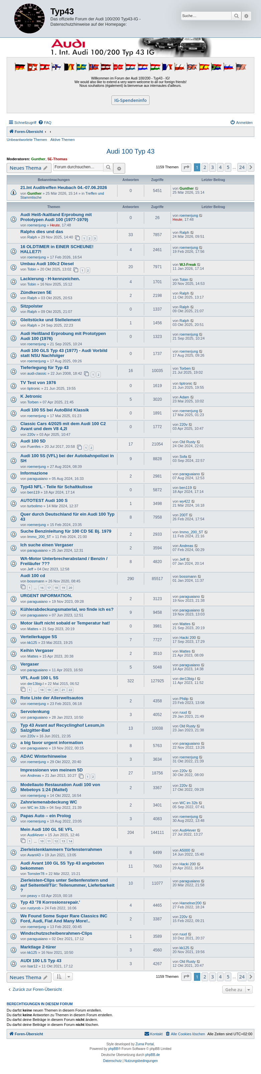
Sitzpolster (31, 306)
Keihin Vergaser (37, 650)
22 (70, 690)
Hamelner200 (191, 903)
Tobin (31, 269)
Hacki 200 (188, 638)
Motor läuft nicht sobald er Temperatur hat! (65, 622)
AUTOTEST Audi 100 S (43, 500)
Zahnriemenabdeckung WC (48, 801)
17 (49, 587)
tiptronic (33, 388)
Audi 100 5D (33, 440)
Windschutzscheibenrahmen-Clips (56, 933)
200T (184, 515)
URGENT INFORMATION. (46, 595)
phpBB (113, 1049)
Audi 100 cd (32, 575)
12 (56, 841)
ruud (183, 712)
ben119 (33, 492)
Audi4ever (35, 835)
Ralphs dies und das (41, 231)
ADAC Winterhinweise (43, 756)
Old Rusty (188, 442)
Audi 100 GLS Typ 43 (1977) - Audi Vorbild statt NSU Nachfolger (63, 353)
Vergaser (29, 664)
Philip (184, 699)
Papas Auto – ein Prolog (45, 815)
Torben (185, 368)
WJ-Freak (188, 264)
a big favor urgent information (51, 742)
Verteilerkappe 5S (38, 636)
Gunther (38, 159)
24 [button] (242, 167)
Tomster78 (35, 874)
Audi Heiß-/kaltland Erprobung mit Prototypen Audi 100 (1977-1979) (56, 217)
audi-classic (36, 373)
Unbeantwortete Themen (27, 140)
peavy (32, 896)
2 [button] (205, 167)
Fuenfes (34, 446)
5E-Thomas (57, 159)
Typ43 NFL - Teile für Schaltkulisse (56, 486)
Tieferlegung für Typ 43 (44, 367)
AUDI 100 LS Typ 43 (40, 960)
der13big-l (35, 684)
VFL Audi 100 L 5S (39, 677)
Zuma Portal (145, 1044)
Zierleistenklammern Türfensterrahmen (61, 849)
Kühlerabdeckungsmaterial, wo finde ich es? (66, 609)
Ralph (32, 237)
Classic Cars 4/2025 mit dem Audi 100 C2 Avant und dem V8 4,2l (63, 426)
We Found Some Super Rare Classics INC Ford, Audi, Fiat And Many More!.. (63, 918)
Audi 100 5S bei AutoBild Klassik (54, 409)
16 (41, 587)
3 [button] (212, 167)
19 (63, 587)
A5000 (185, 850)
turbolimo (34, 506)
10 (41, 841)
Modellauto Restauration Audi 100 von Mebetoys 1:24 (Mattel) (60, 787)
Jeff (30, 569)
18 (56, 587)
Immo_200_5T (39, 537)
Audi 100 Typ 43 (130, 151)
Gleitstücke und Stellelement (50, 319)
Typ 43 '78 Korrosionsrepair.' (50, 902)
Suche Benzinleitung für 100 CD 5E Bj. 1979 (65, 531)
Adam (184, 397)
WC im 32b (36, 808)
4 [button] (220, 167)
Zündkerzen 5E (36, 292)
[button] (186, 167)
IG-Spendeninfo (130, 100)
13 (63, 841)
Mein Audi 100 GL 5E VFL (46, 829)
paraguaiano (37, 479)
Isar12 (32, 966)
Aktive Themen (62, 140)
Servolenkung (34, 711)
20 (70, 587)
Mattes (32, 629)
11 (49, 841)
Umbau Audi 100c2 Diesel (47, 263)
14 (70, 841)
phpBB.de (152, 1055)
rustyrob (34, 908)
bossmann (35, 581)
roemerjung (36, 225)
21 (63, 690)
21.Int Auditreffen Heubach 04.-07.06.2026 (63, 187)
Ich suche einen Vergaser (46, 544)
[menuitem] (44, 123)
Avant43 (34, 855)
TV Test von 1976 (38, 382)
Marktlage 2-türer (38, 946)
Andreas (186, 546)
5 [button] (228, 167)
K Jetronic (31, 396)
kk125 (32, 643)
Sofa (183, 457)
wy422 (185, 501)
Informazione (34, 473)
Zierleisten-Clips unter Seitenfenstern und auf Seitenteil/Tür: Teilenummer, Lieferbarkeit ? (67, 885)
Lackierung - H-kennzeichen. (50, 278)
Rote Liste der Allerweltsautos (51, 697)
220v (31, 434)
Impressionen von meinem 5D (51, 769)
